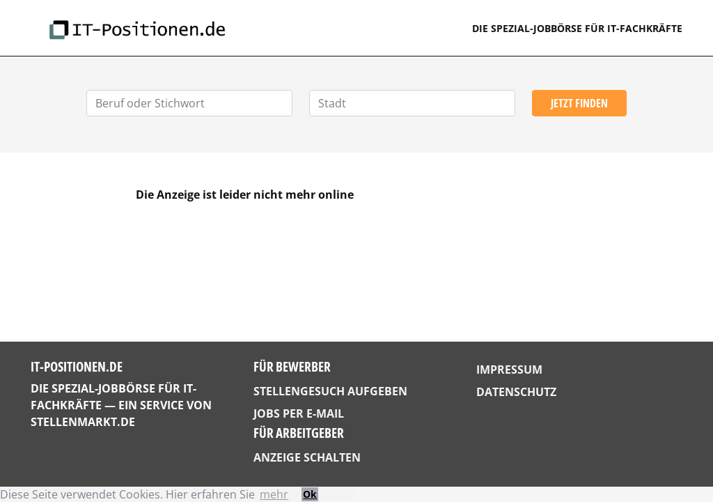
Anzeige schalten (307, 457)
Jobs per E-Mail (298, 413)
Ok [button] (310, 494)
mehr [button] (274, 494)
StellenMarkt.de (83, 421)
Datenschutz (516, 392)
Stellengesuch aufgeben (330, 391)
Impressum (509, 369)
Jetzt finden (579, 103)
